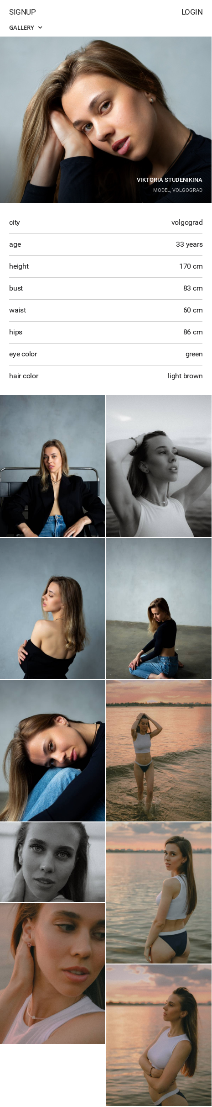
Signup (22, 11)
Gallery (25, 27)
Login (192, 11)
